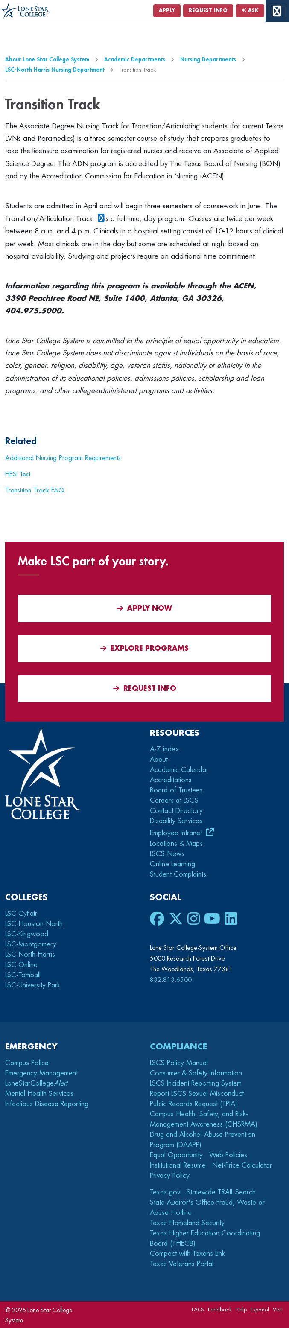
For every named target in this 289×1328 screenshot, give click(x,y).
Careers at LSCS (174, 800)
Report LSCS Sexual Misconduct (197, 1093)
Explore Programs (144, 648)
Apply (167, 10)
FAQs (198, 1309)
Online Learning (172, 864)
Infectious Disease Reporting (46, 1104)
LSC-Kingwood (26, 934)
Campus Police (27, 1063)
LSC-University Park (32, 985)
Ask (250, 10)
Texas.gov (165, 1192)
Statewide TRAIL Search (221, 1192)
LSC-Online (21, 964)
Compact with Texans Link (187, 1253)
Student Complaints (178, 874)
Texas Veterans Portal (181, 1264)
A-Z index (164, 749)
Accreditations (171, 780)
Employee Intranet (177, 833)
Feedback (220, 1309)
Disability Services (176, 821)
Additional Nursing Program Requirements (63, 457)
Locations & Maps (176, 843)
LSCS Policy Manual (179, 1063)
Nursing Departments (208, 59)
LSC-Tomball (23, 975)
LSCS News (167, 853)
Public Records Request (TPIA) (193, 1104)
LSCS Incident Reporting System (196, 1083)
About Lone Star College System (47, 59)
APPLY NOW (144, 608)
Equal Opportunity (176, 1155)
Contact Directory (176, 810)
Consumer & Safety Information (196, 1073)
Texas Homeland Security (187, 1223)
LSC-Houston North (34, 923)
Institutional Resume (178, 1165)
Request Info (208, 10)
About (159, 759)
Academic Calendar (179, 769)
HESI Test (17, 474)
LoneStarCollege (36, 1083)
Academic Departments (134, 59)
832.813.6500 (171, 980)
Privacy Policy (170, 1175)
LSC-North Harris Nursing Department (55, 70)
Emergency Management (41, 1073)
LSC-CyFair (21, 913)
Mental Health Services (39, 1093)
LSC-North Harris (30, 954)
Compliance (178, 1047)
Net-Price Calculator (242, 1165)
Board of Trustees (176, 790)
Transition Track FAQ (34, 490)
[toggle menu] (276, 11)
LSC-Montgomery (30, 944)
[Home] (25, 11)
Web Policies (228, 1155)
